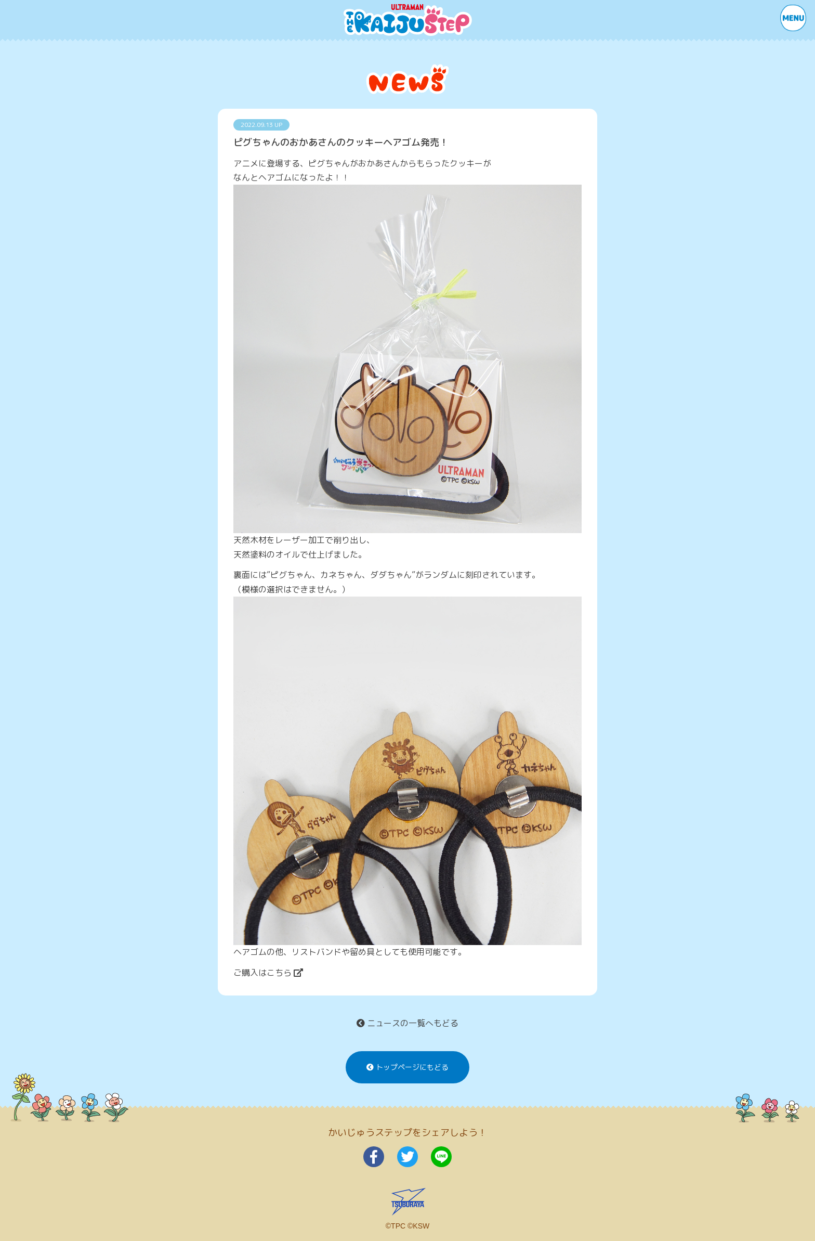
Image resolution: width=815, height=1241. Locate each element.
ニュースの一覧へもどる (407, 1022)
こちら (285, 972)
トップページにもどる (407, 1067)
